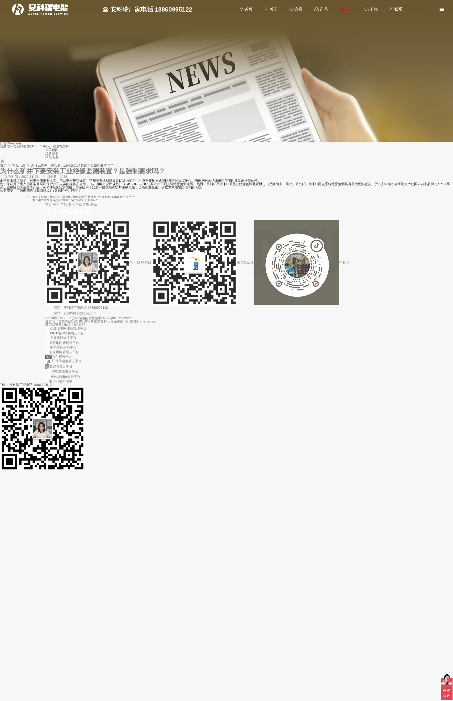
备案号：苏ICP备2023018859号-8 (69, 323)
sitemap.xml (148, 323)
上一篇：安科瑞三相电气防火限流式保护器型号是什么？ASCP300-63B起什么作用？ (129, 197)
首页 (241, 9)
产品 (316, 9)
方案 (291, 9)
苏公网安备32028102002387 (65, 327)
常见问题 (52, 157)
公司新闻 (52, 150)
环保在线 (116, 323)
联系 (391, 9)
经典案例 (52, 153)
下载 (366, 9)
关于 (266, 9)
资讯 (341, 9)
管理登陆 (131, 323)
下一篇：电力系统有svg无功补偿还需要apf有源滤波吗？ (117, 199)
